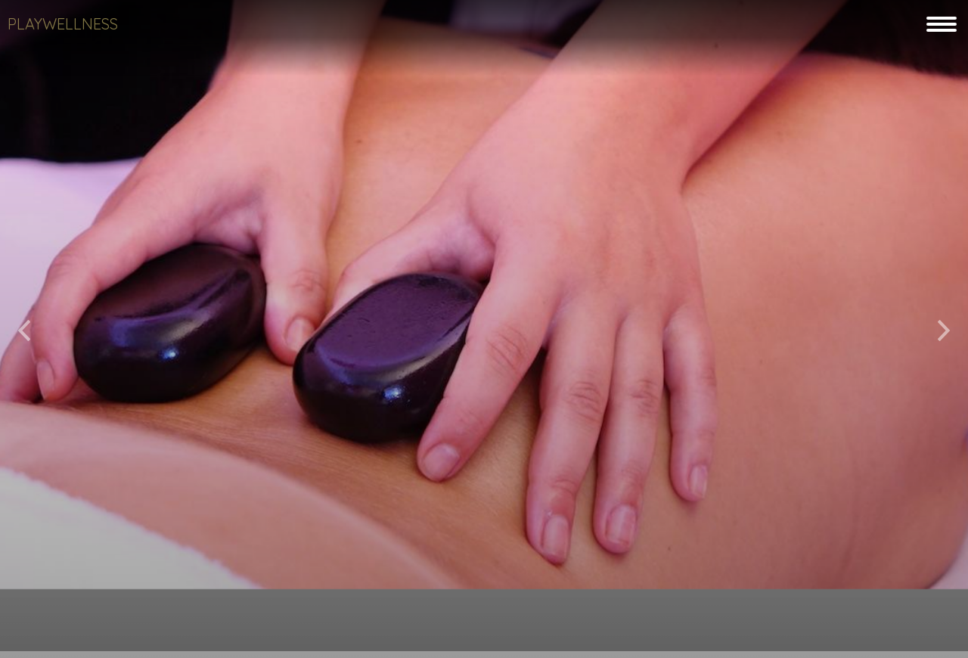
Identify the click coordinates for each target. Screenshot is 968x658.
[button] (24, 325)
